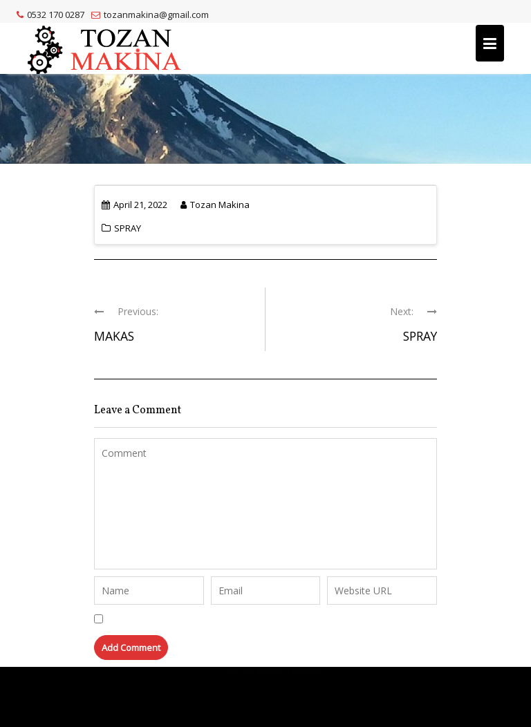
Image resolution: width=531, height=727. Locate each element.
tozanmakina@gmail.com (150, 14)
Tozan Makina (215, 204)
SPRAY (127, 228)
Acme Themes (289, 696)
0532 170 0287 (50, 14)
